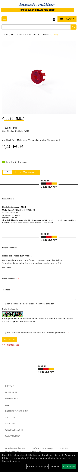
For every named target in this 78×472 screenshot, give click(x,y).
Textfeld (6, 290)
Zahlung (10, 418)
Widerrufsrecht (14, 430)
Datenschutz (12, 399)
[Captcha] (39, 327)
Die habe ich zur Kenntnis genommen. (36, 333)
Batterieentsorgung (16, 411)
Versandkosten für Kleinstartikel (44, 140)
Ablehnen (55, 467)
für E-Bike (46, 35)
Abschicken (9, 340)
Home (6, 35)
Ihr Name (6, 268)
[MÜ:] (55, 35)
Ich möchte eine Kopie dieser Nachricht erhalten (30, 304)
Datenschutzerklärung (21, 333)
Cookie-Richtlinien (11, 461)
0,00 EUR (66, 19)
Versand (10, 424)
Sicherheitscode (10, 309)
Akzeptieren (69, 467)
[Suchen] (74, 27)
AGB (7, 405)
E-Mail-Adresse (9, 279)
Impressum (11, 393)
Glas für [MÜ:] (13, 119)
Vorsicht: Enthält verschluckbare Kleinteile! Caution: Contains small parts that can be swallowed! (39, 222)
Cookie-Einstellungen (37, 467)
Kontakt (9, 386)
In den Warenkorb (25, 172)
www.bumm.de (12, 436)
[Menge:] (7, 172)
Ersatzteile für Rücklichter (25, 35)
